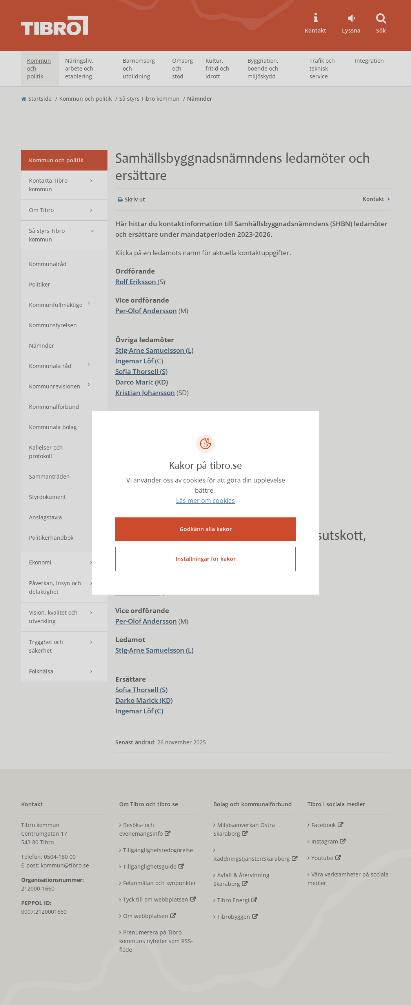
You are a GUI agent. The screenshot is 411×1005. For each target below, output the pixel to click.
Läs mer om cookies (205, 500)
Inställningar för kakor (206, 558)
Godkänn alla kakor (206, 529)
